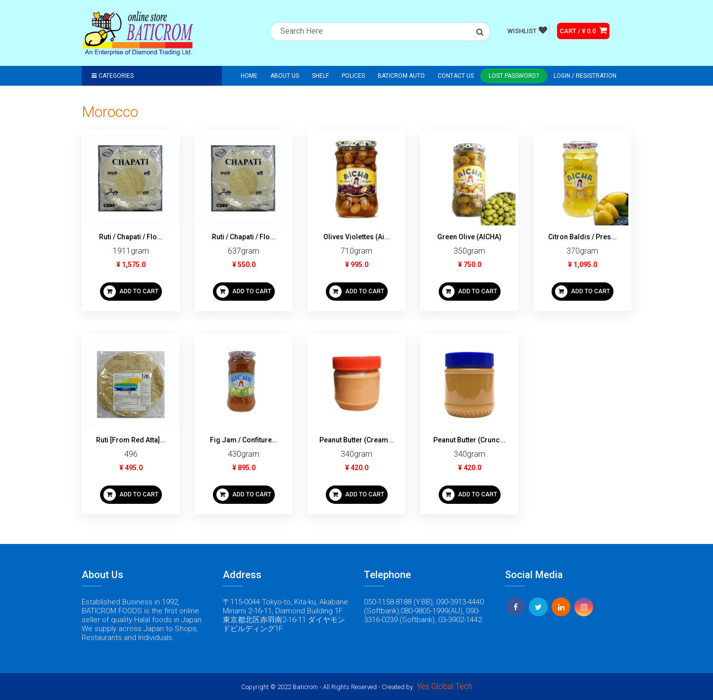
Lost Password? (514, 75)
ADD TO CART (130, 291)
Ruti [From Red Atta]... (131, 440)
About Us (284, 75)
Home (249, 75)
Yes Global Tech (444, 686)
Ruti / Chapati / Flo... (131, 237)
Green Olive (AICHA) (469, 237)
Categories (113, 75)
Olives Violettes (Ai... (356, 237)
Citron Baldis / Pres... (582, 237)
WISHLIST (527, 30)
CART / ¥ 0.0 (583, 30)
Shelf (320, 75)
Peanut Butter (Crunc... (469, 440)
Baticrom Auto (401, 75)
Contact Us (456, 75)
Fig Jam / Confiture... (244, 440)
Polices (353, 75)
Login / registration (585, 75)
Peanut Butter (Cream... (356, 440)
